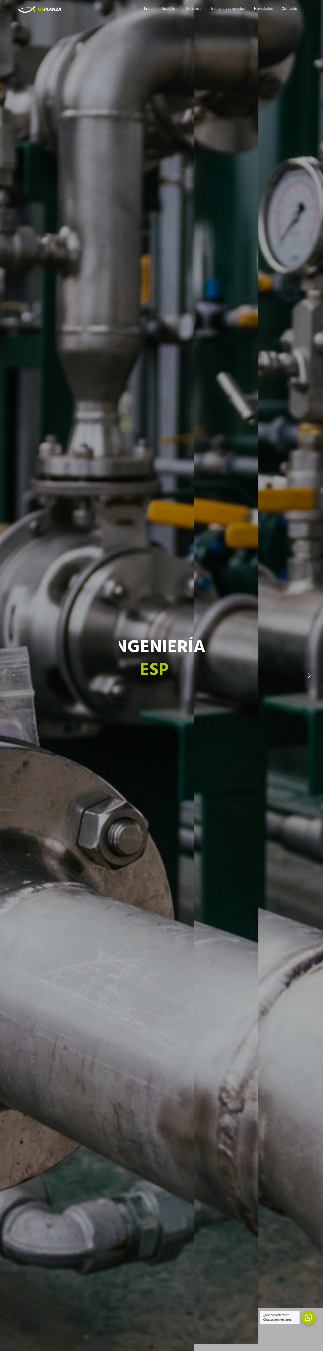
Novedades (263, 8)
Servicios (193, 8)
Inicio (148, 8)
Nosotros (169, 8)
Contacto (289, 8)
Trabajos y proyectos (227, 8)
